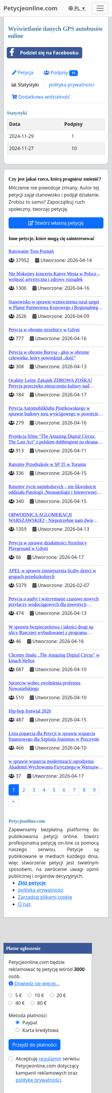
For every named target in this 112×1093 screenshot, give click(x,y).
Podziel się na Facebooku (42, 52)
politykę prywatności (38, 1080)
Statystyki (25, 84)
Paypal (29, 1022)
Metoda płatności (28, 1015)
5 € (18, 995)
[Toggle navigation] (100, 8)
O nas (24, 904)
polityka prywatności (71, 84)
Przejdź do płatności (34, 1044)
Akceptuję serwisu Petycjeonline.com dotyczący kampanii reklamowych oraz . (48, 1069)
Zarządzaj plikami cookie (45, 897)
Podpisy (61, 72)
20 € (61, 995)
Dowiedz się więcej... (34, 983)
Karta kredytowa (40, 1030)
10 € (39, 995)
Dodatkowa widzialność (41, 97)
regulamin (50, 1058)
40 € (20, 1003)
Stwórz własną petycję (55, 223)
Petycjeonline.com (30, 8)
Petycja (23, 72)
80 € (42, 1003)
